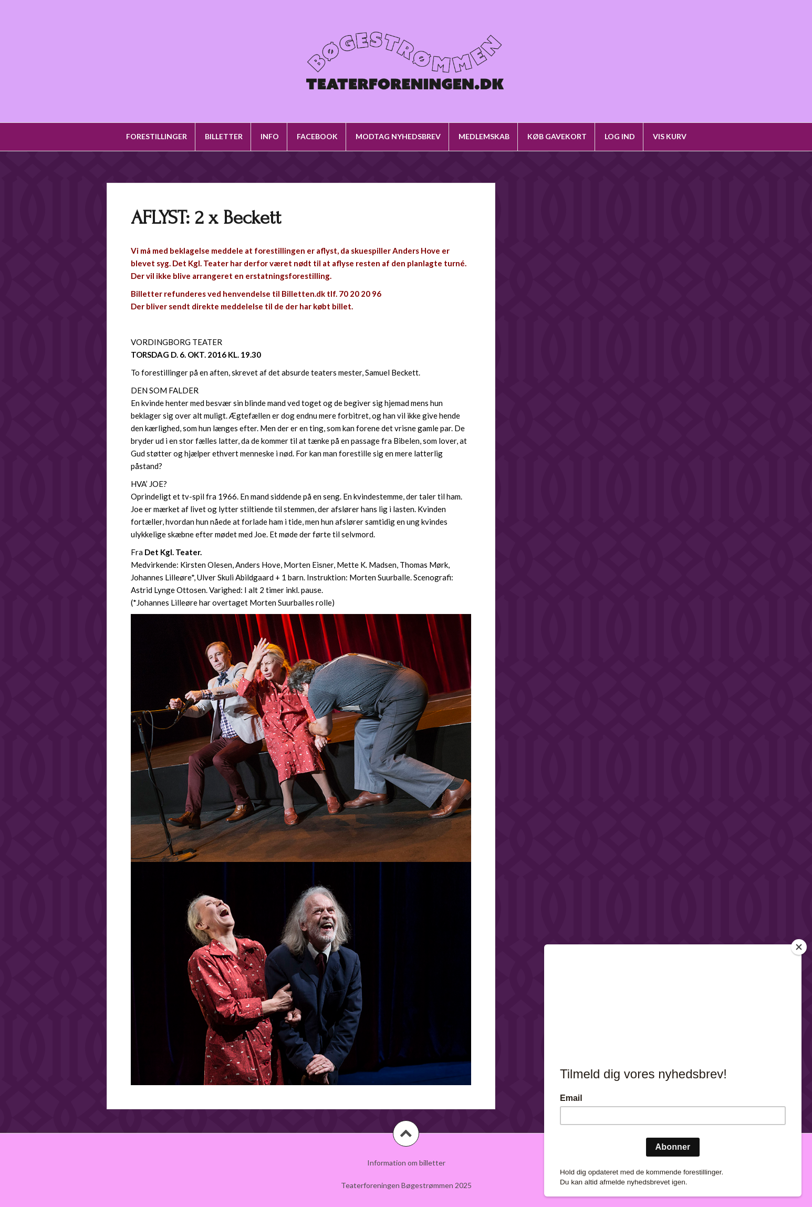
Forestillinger (156, 136)
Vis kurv (669, 136)
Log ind (620, 136)
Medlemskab (484, 136)
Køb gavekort (557, 136)
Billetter (224, 136)
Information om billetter (406, 1162)
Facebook (317, 136)
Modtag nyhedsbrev (398, 136)
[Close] (799, 947)
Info (270, 136)
